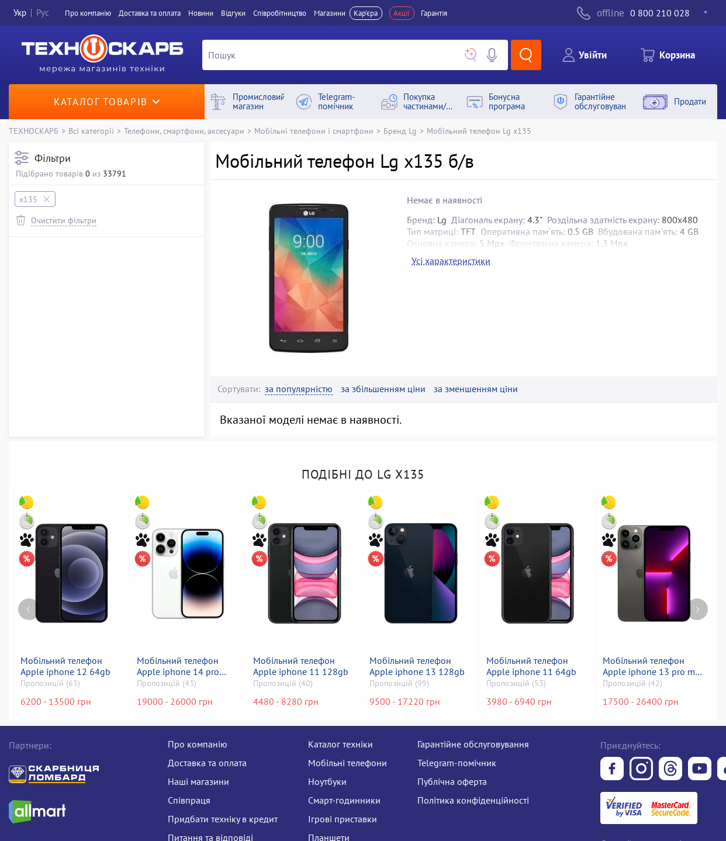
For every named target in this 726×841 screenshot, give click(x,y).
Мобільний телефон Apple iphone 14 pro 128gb (178, 666)
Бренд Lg (400, 130)
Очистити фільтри (63, 220)
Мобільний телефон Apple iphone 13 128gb (417, 666)
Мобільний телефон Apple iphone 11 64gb (531, 666)
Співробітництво (279, 13)
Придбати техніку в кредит (223, 819)
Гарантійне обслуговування (473, 744)
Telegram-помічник (456, 763)
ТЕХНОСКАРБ (33, 130)
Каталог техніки (340, 744)
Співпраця (189, 800)
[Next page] (697, 609)
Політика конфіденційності (473, 800)
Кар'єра (366, 13)
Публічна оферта (452, 781)
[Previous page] (29, 609)
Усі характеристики (451, 261)
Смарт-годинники (344, 800)
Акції (401, 13)
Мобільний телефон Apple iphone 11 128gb (300, 666)
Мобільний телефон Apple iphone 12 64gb (65, 666)
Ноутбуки (327, 781)
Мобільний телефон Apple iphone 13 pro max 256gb (653, 666)
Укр (19, 13)
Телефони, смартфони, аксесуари (184, 130)
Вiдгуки (233, 13)
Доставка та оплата (150, 13)
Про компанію (197, 744)
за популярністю (299, 388)
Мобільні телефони (347, 763)
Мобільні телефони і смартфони (314, 130)
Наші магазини (198, 781)
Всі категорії (91, 130)
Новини (200, 13)
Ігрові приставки (342, 819)
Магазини (329, 13)
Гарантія (434, 13)
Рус (42, 13)
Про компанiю (88, 13)
